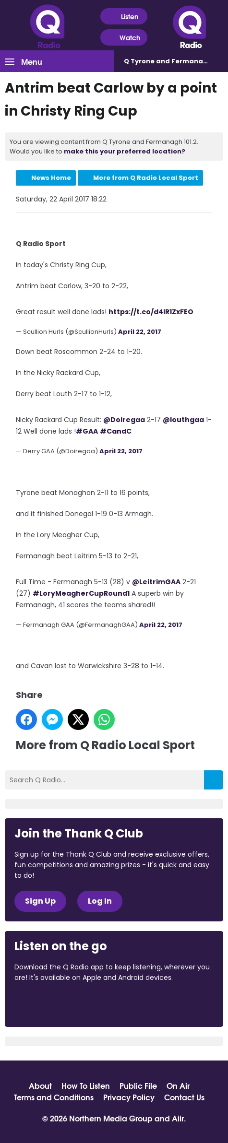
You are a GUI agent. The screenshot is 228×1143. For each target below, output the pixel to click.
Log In (100, 901)
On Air (178, 1085)
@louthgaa (183, 419)
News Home (51, 177)
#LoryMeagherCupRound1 (81, 593)
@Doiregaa (124, 419)
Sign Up (40, 901)
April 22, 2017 (139, 331)
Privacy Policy (129, 1097)
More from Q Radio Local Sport (145, 177)
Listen (123, 16)
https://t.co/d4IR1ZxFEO (150, 312)
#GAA (87, 431)
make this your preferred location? (124, 151)
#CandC (116, 431)
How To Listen (85, 1085)
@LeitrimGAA (156, 582)
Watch (124, 37)
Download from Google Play (132, 1003)
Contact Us (184, 1097)
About (40, 1085)
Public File (138, 1085)
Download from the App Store (51, 1003)
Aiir (178, 1118)
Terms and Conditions (54, 1097)
